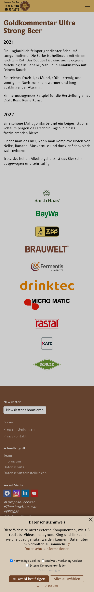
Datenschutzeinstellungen (25, 473)
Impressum (12, 461)
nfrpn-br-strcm (32, 555)
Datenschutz (13, 467)
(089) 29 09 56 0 (20, 549)
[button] (7, 493)
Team (7, 455)
